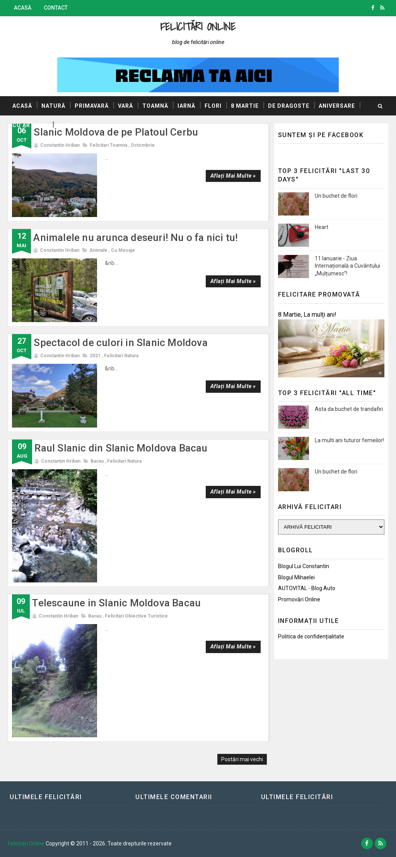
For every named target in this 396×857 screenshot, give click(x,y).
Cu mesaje (123, 250)
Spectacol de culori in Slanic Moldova (120, 342)
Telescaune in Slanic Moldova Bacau (116, 603)
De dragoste (288, 106)
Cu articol (30, 125)
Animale (98, 250)
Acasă (22, 8)
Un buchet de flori (336, 196)
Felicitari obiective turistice (136, 616)
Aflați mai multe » (233, 176)
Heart (321, 227)
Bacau (97, 461)
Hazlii (67, 125)
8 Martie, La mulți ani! (307, 314)
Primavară (92, 106)
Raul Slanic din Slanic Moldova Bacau (120, 448)
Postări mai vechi (242, 759)
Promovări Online (299, 599)
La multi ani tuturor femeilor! (349, 440)
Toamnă (155, 106)
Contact (56, 8)
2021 (95, 355)
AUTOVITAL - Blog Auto (306, 588)
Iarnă (186, 106)
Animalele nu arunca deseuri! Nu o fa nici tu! (135, 237)
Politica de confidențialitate (311, 636)
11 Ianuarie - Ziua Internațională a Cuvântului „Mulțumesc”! (347, 266)
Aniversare (337, 106)
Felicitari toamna (108, 145)
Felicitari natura (121, 355)
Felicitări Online (198, 26)
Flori (213, 106)
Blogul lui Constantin (303, 566)
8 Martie (245, 106)
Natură (53, 106)
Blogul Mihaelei (296, 577)
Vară (125, 106)
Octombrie (143, 145)
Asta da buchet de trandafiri (349, 409)
